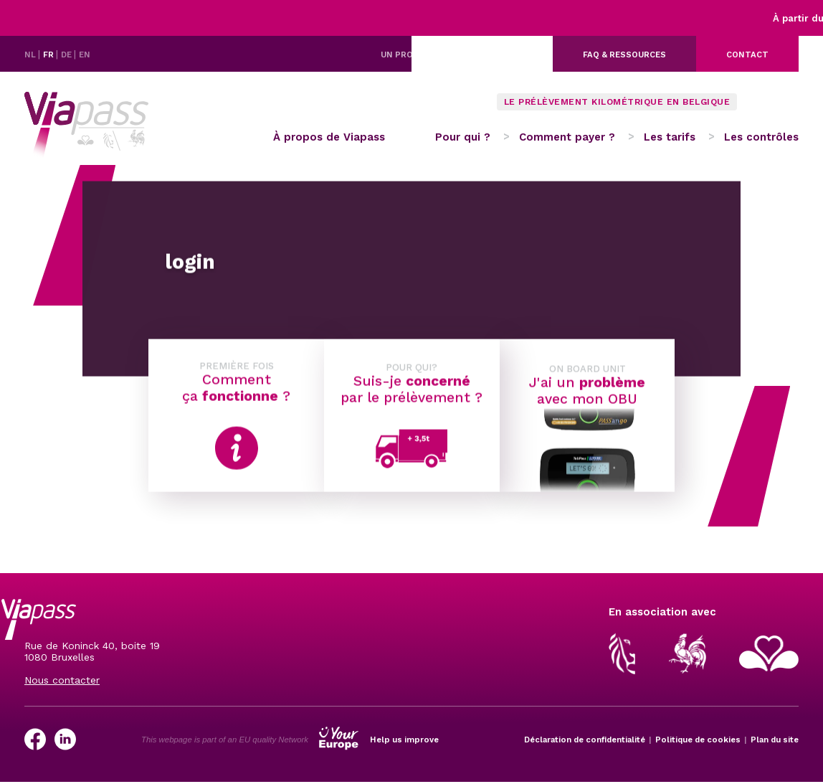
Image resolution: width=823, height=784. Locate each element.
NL (31, 54)
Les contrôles (761, 137)
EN (84, 54)
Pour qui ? (462, 137)
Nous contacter (62, 680)
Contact (747, 54)
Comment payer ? (567, 137)
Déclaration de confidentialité (584, 740)
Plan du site (775, 740)
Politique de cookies (698, 740)
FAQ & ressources (624, 54)
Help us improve (404, 740)
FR (49, 54)
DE (67, 54)
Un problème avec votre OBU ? (452, 54)
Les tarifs (669, 137)
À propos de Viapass (329, 137)
